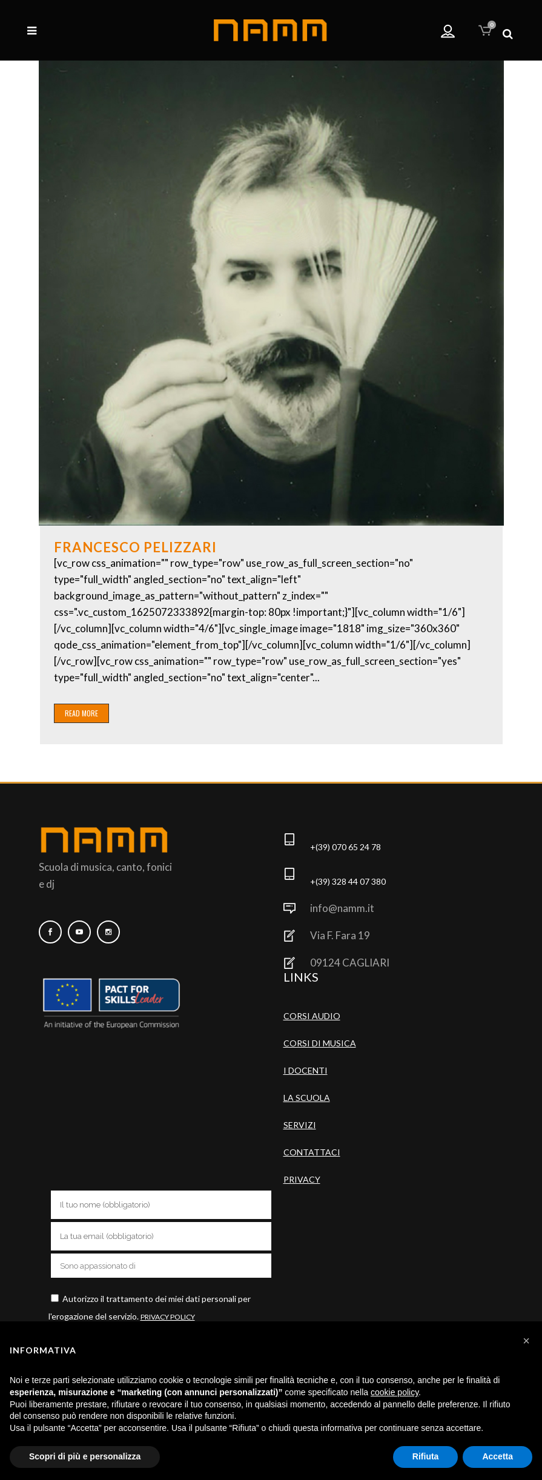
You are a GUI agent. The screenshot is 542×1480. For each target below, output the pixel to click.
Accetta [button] (497, 1456)
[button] (526, 1340)
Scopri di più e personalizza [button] (84, 1456)
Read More (81, 713)
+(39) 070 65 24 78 (345, 847)
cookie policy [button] (394, 1392)
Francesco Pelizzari (135, 547)
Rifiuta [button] (425, 1456)
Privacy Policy (167, 1316)
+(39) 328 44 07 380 (348, 881)
